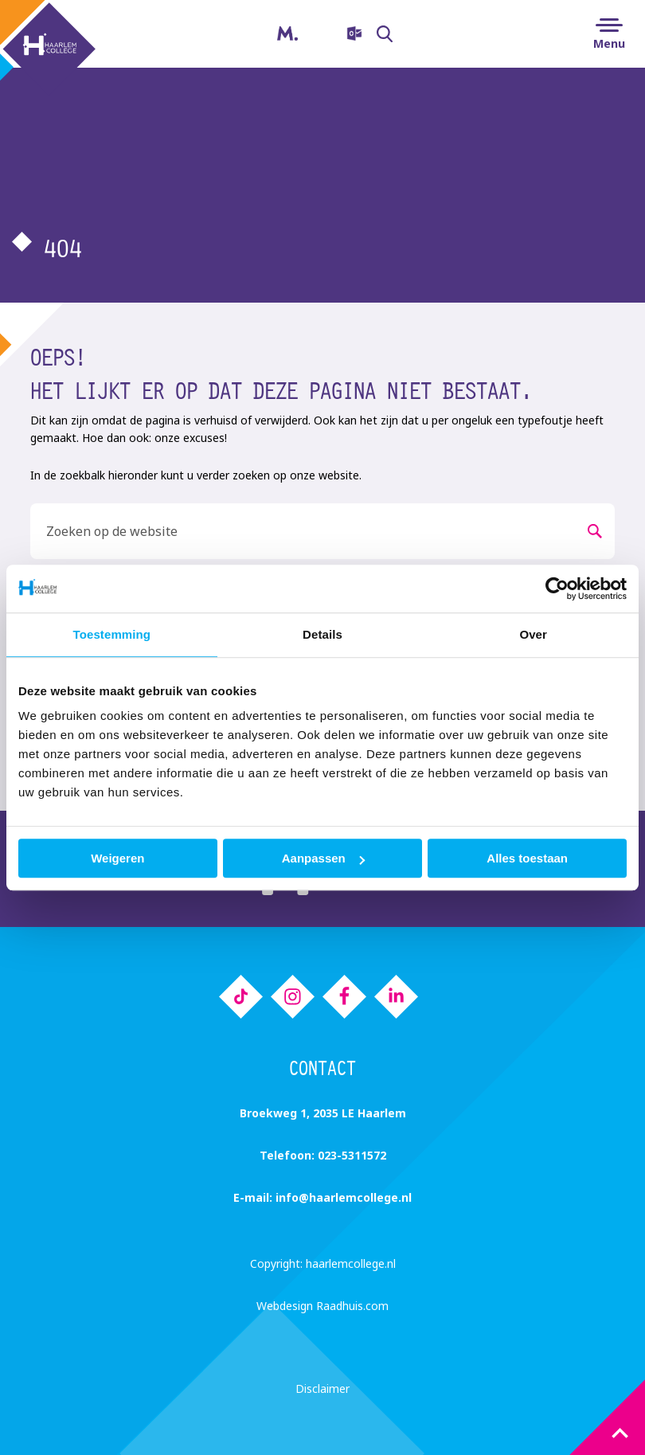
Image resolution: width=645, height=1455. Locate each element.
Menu (609, 43)
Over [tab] (533, 634)
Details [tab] (322, 634)
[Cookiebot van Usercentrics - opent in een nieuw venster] (557, 588)
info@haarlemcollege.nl (344, 1197)
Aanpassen (323, 858)
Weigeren (117, 858)
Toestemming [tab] (112, 634)
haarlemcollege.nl (351, 1263)
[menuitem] (343, 34)
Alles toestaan (527, 858)
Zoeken (389, 34)
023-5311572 (352, 1155)
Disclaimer (322, 1388)
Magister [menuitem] (275, 28)
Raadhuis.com (352, 1305)
